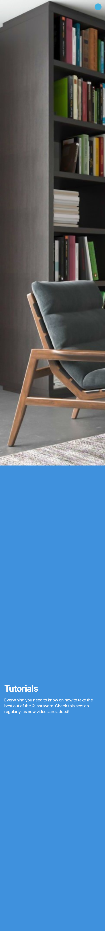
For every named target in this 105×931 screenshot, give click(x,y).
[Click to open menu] (98, 6)
